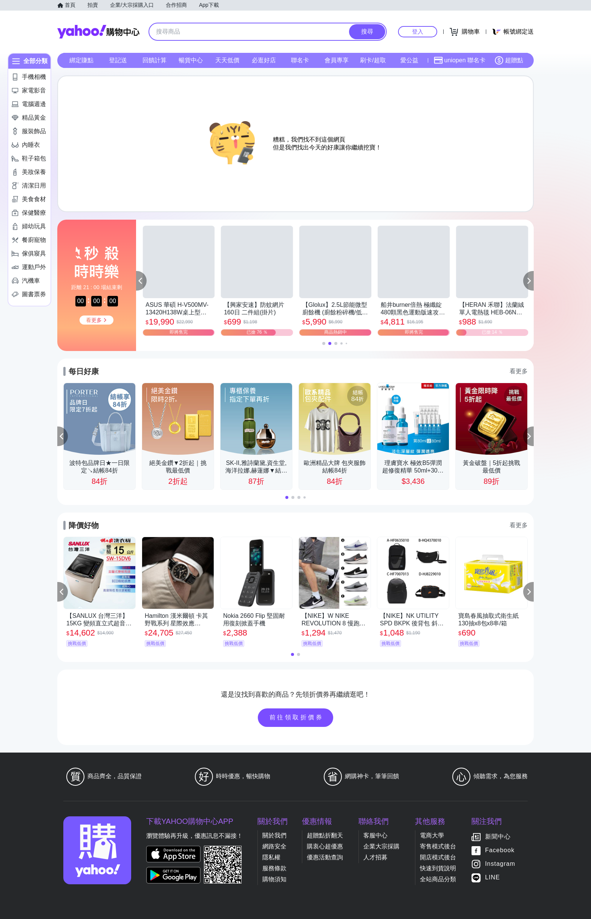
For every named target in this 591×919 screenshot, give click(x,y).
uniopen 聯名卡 (459, 60)
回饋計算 (154, 60)
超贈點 (509, 60)
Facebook (499, 850)
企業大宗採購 (381, 846)
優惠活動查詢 (325, 857)
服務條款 (274, 868)
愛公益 (409, 60)
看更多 (519, 371)
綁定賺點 (81, 60)
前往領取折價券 (296, 717)
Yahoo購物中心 (98, 32)
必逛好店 (264, 60)
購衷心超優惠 (325, 846)
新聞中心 (498, 836)
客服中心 (375, 835)
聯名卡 (300, 60)
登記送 (118, 60)
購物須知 (274, 879)
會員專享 (337, 60)
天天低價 (227, 60)
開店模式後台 (438, 857)
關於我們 (274, 835)
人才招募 (375, 857)
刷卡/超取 (373, 60)
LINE (492, 877)
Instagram (500, 864)
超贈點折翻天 (325, 835)
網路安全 (274, 846)
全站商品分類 (438, 879)
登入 (417, 31)
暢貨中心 (191, 60)
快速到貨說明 (438, 868)
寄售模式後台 (438, 846)
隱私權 (271, 857)
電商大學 (432, 835)
